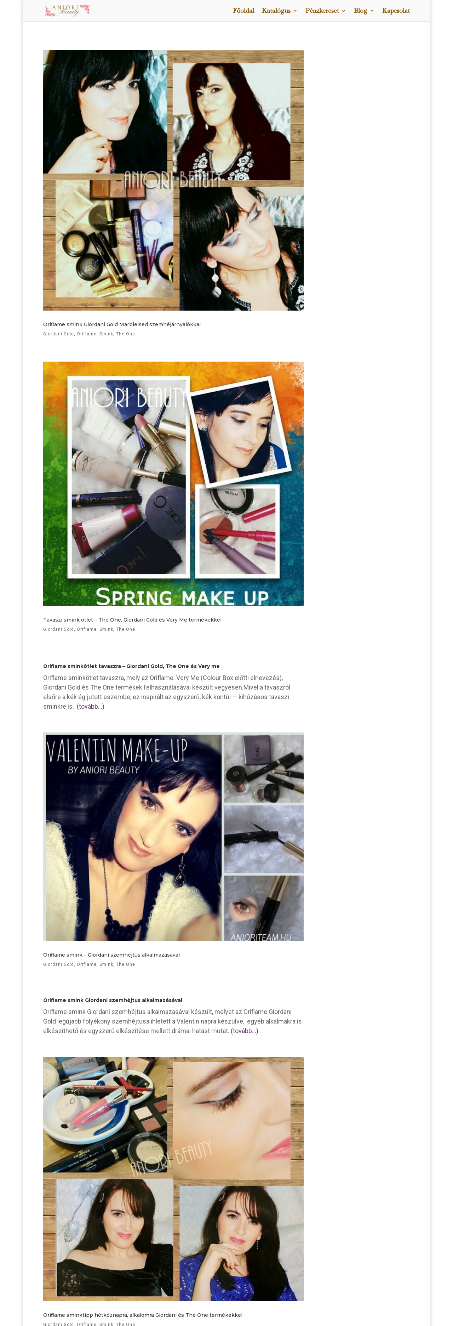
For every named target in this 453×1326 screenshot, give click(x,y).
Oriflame (87, 629)
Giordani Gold (58, 629)
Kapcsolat (396, 11)
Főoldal (243, 11)
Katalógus (276, 11)
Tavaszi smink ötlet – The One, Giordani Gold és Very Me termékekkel (132, 620)
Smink (106, 629)
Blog (360, 11)
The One (125, 629)
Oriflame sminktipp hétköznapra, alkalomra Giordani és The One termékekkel (142, 1315)
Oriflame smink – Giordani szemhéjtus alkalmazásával (111, 955)
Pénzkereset (322, 11)
